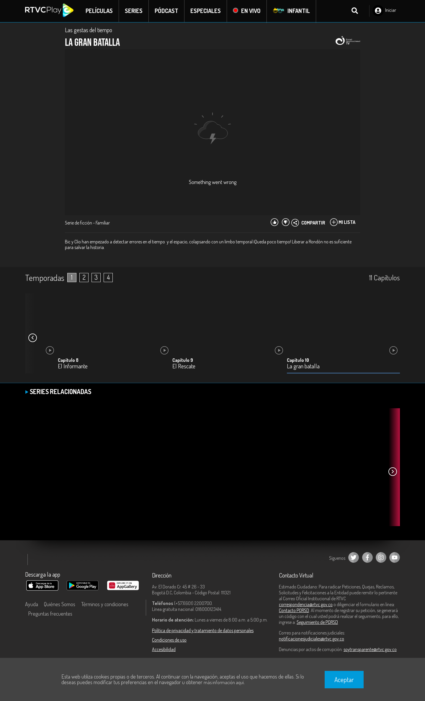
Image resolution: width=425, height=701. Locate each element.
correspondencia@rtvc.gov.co (306, 605)
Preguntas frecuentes (50, 614)
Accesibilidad (164, 650)
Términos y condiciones (104, 604)
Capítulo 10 (298, 360)
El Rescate (183, 366)
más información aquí (224, 682)
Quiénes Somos (59, 604)
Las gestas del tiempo (88, 30)
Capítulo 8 (68, 360)
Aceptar (344, 679)
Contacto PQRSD (294, 611)
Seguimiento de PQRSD (317, 622)
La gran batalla (303, 366)
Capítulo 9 (182, 360)
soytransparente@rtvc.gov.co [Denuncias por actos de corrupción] (370, 650)
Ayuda (31, 604)
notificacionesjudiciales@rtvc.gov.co (311, 639)
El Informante (73, 366)
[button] (32, 338)
